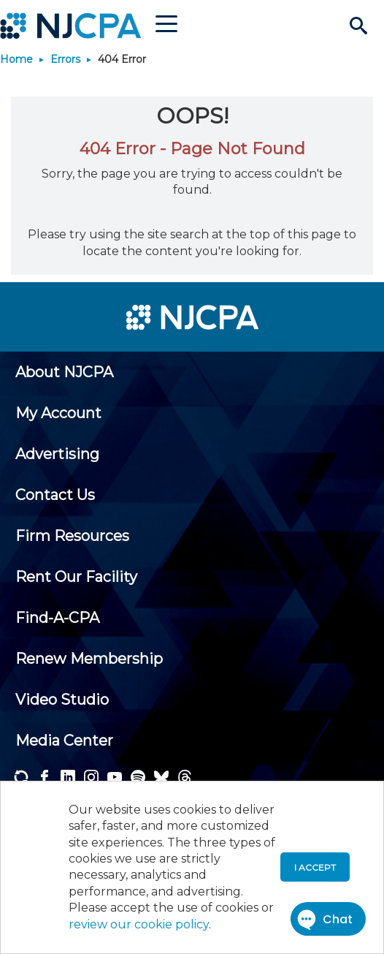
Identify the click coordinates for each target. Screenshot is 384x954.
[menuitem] (64, 372)
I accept (315, 867)
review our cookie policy (139, 924)
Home (16, 59)
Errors (65, 59)
